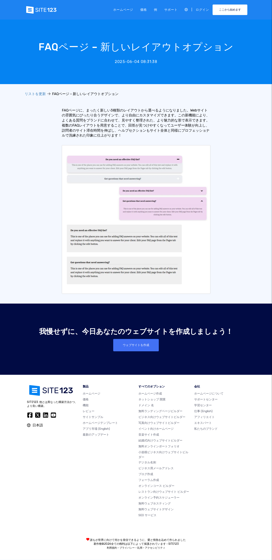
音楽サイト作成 (148, 435)
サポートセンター (206, 400)
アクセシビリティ (155, 548)
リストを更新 (35, 94)
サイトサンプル (93, 417)
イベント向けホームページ (156, 429)
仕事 (203, 411)
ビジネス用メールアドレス (156, 468)
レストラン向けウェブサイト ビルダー (163, 492)
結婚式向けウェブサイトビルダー (160, 441)
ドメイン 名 (146, 406)
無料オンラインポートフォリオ (159, 447)
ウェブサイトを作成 (136, 345)
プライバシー (127, 548)
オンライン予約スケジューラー (159, 498)
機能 (86, 406)
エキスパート (203, 423)
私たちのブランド (206, 429)
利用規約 (112, 548)
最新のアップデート (96, 435)
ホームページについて (209, 394)
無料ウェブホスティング (154, 504)
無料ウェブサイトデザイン (156, 509)
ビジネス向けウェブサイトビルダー (161, 417)
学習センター (203, 406)
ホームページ (123, 10)
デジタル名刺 (147, 463)
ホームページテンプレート (100, 423)
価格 (143, 10)
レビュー (88, 411)
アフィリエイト (204, 417)
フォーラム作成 (148, 480)
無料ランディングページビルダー (160, 411)
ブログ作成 (145, 474)
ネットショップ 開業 (152, 400)
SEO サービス (147, 515)
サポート (171, 10)
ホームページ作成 (150, 394)
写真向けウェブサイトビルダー (159, 423)
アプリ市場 (96, 429)
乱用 (139, 548)
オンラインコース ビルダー (156, 486)
